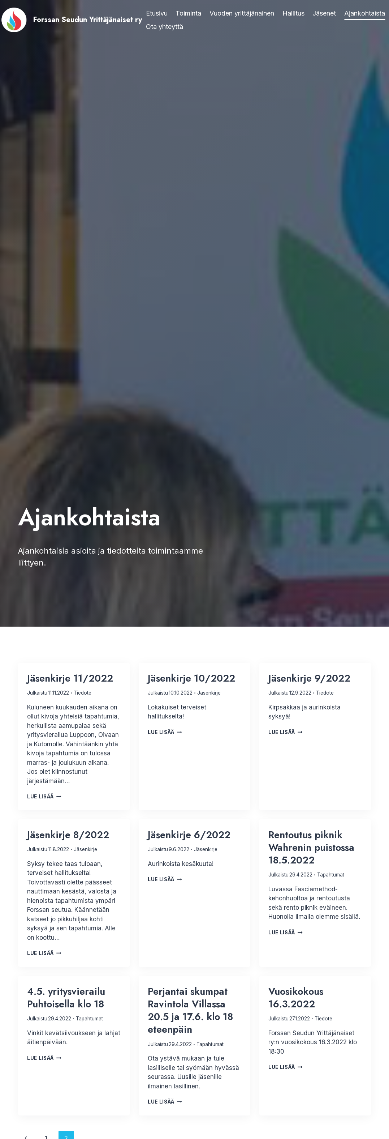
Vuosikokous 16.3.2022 (295, 997)
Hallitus (293, 13)
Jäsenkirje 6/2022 (189, 835)
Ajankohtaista (364, 13)
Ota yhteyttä (164, 26)
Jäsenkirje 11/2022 (70, 678)
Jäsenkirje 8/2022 (68, 835)
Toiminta (188, 13)
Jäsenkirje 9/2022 (309, 678)
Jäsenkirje (209, 693)
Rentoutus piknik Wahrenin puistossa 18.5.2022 (311, 847)
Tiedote (82, 693)
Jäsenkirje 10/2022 (191, 678)
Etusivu (157, 13)
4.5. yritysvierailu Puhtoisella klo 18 (66, 997)
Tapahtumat (330, 875)
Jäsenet (324, 13)
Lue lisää (44, 796)
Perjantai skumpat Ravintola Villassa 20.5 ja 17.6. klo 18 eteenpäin (190, 1010)
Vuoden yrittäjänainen (241, 13)
